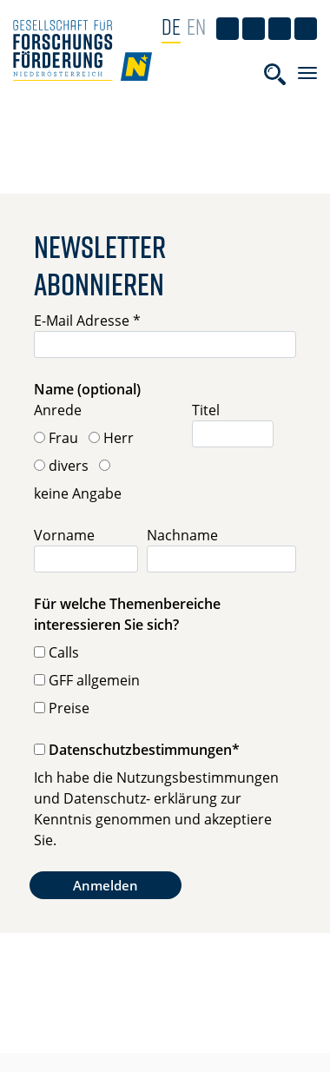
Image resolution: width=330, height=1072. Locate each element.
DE (171, 26)
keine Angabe (78, 493)
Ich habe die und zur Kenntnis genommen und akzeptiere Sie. (156, 809)
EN (196, 26)
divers (69, 465)
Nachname (182, 535)
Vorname (64, 535)
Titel (206, 410)
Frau (63, 437)
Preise (69, 708)
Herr (118, 437)
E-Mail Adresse (87, 320)
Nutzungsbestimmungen (197, 777)
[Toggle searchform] (275, 74)
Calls (64, 652)
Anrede (58, 410)
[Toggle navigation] (307, 73)
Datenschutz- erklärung (140, 798)
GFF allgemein (94, 680)
